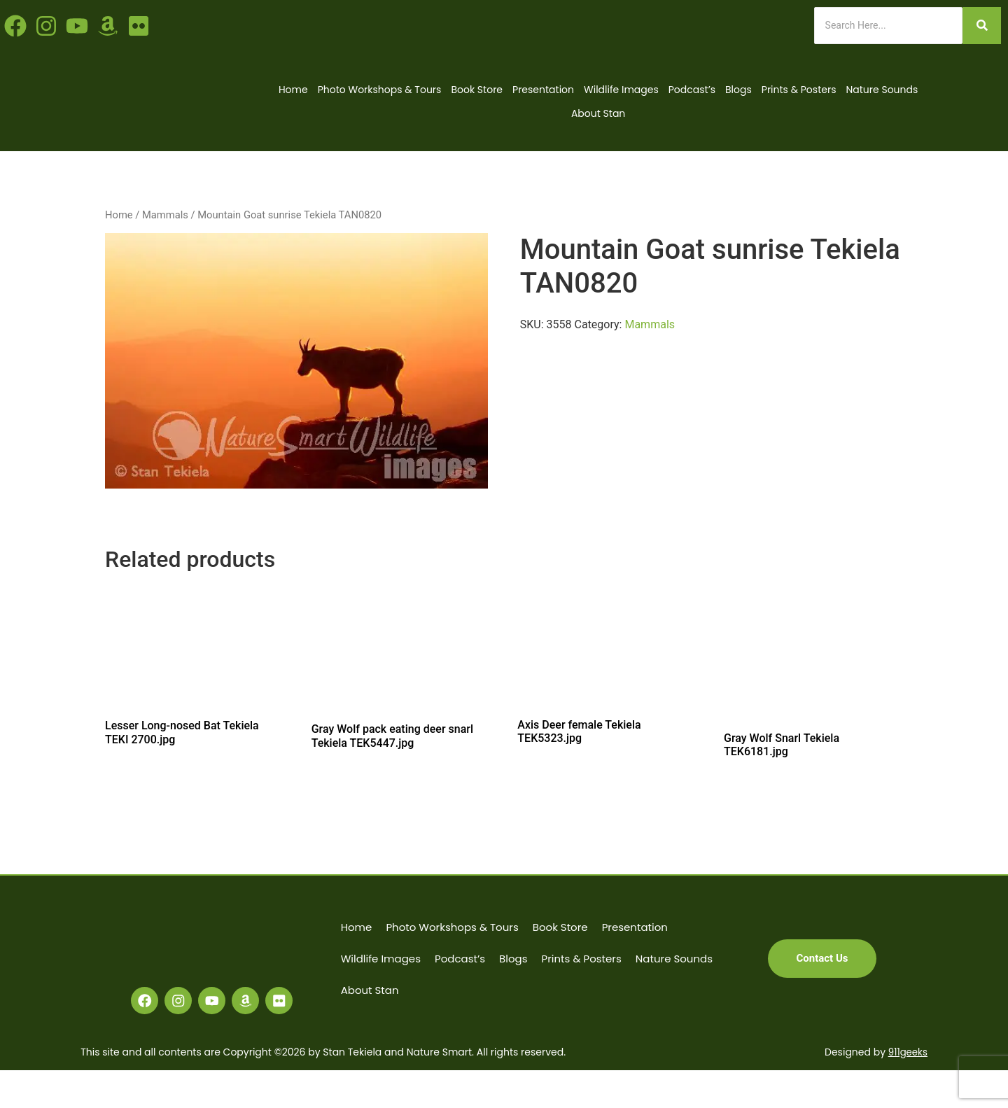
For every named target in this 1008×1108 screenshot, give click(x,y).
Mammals (165, 215)
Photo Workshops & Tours (380, 90)
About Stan (598, 113)
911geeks (906, 1090)
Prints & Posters (799, 90)
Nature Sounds (882, 90)
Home (293, 90)
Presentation (543, 90)
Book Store (477, 90)
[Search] (888, 25)
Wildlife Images (621, 90)
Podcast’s (691, 90)
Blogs (738, 90)
